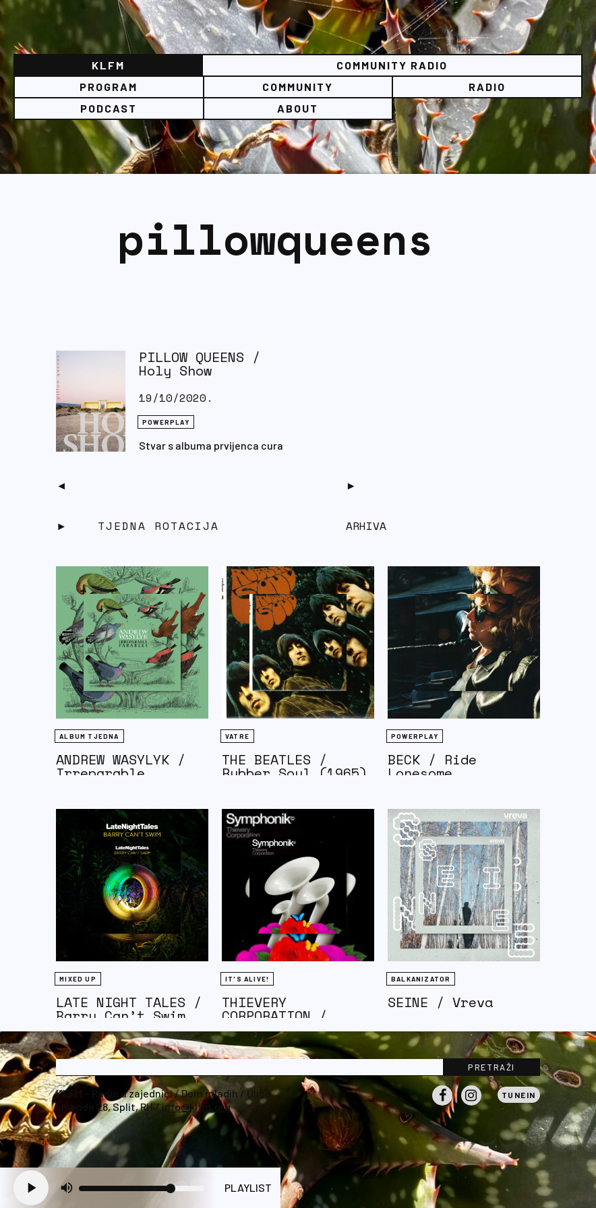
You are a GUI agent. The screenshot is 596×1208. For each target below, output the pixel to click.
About (297, 108)
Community (297, 86)
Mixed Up (77, 979)
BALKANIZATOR (420, 979)
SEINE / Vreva (440, 1002)
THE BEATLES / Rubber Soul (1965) (294, 766)
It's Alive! (247, 979)
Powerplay (165, 422)
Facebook (442, 1105)
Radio (487, 86)
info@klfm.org (196, 1106)
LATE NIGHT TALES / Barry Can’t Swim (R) (129, 1015)
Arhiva (366, 526)
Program (109, 86)
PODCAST (108, 108)
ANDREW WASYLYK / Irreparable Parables (120, 773)
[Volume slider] (141, 1188)
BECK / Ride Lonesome (432, 766)
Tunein (519, 1094)
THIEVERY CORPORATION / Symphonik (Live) (286, 1015)
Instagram (471, 1105)
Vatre (237, 736)
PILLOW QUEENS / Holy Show (199, 363)
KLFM (108, 65)
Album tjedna (89, 736)
